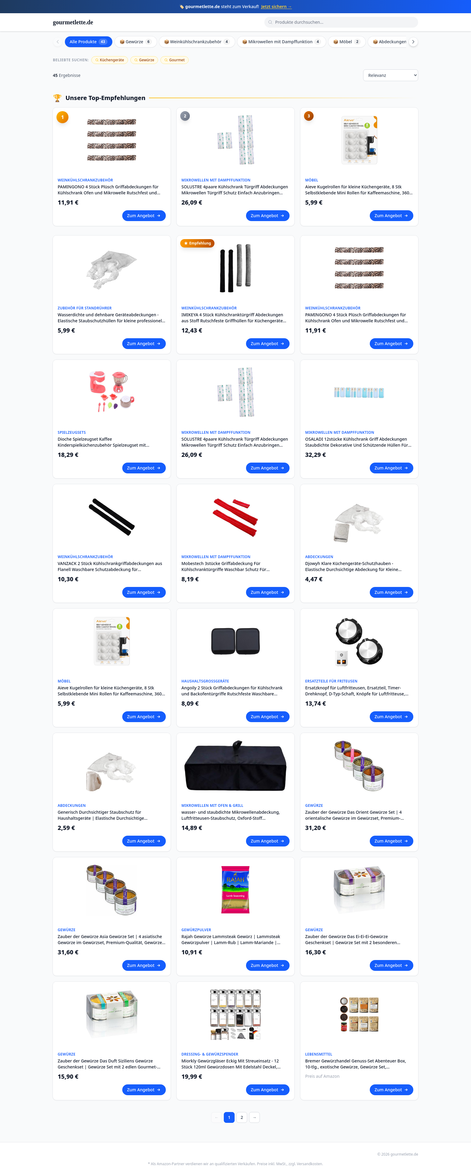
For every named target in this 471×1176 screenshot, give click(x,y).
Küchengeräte (109, 59)
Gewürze (144, 59)
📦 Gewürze (136, 42)
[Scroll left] (57, 42)
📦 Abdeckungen (394, 42)
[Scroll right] (413, 42)
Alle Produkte (89, 42)
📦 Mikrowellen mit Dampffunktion (281, 42)
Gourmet (174, 59)
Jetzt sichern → (276, 6)
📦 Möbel (346, 42)
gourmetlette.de (73, 22)
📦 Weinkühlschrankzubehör (197, 42)
